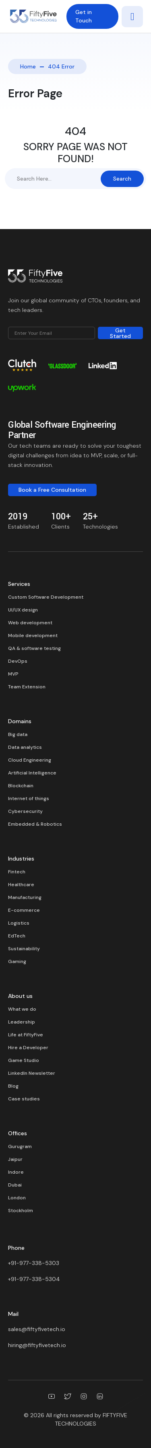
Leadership (21, 1022)
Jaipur (15, 1159)
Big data (17, 734)
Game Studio (23, 1060)
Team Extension (27, 686)
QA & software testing (34, 648)
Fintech (16, 871)
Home (28, 66)
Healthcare (21, 884)
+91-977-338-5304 (34, 1279)
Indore (16, 1172)
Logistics (18, 923)
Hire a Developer (28, 1047)
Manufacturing (24, 897)
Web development (30, 622)
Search (122, 178)
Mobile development (33, 635)
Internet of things (28, 798)
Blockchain (20, 785)
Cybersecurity (25, 811)
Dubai (15, 1185)
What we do (22, 1009)
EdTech (16, 935)
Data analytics (25, 747)
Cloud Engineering (29, 760)
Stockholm (20, 1210)
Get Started (120, 333)
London (17, 1197)
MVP (13, 674)
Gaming (17, 961)
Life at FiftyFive (25, 1034)
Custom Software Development (45, 597)
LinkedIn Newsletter (31, 1073)
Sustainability (24, 948)
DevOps (17, 661)
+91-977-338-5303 (33, 1263)
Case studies (24, 1098)
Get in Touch (83, 16)
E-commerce (24, 910)
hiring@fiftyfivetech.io (37, 1345)
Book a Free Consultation (52, 489)
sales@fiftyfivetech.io (36, 1329)
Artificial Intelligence (32, 772)
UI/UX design (23, 609)
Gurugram (20, 1146)
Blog (13, 1086)
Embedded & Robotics (35, 824)
